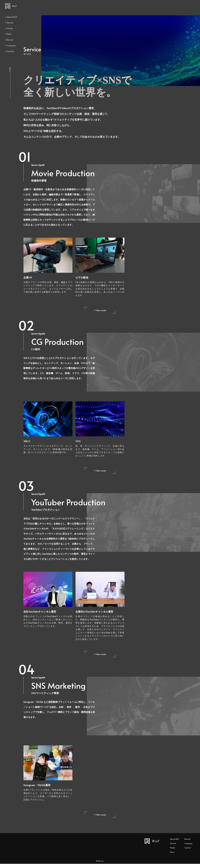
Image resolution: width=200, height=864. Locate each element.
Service (10, 22)
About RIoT (12, 16)
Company (11, 45)
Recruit (10, 39)
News (9, 34)
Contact (11, 51)
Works (10, 28)
